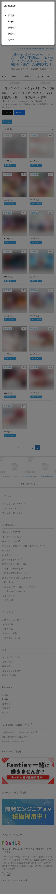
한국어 (11, 39)
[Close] (51, 5)
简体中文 (12, 27)
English (11, 21)
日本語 (11, 15)
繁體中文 (12, 33)
